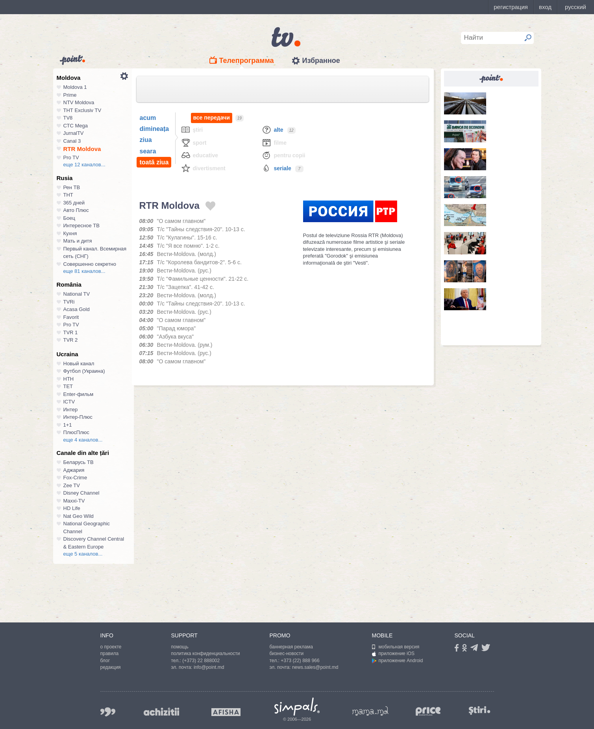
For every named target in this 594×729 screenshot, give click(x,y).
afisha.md (226, 712)
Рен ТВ (71, 187)
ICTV (69, 402)
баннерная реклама (291, 647)
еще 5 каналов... (83, 554)
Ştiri (192, 129)
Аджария (74, 470)
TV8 (68, 118)
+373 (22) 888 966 (300, 660)
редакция (110, 667)
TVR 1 (70, 332)
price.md (428, 711)
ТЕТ (68, 386)
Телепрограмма (246, 60)
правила (109, 653)
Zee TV (71, 485)
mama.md (370, 711)
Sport (194, 142)
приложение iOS (393, 653)
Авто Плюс (76, 210)
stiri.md (480, 710)
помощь (180, 647)
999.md (107, 711)
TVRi (69, 302)
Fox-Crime (75, 477)
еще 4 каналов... (83, 440)
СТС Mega (75, 126)
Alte (272, 129)
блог (105, 660)
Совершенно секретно (90, 264)
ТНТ (68, 195)
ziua (146, 139)
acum (148, 117)
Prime (70, 95)
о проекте (111, 647)
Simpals (297, 707)
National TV (76, 294)
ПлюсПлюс (76, 432)
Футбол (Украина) (84, 371)
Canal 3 (72, 141)
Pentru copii (283, 155)
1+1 (67, 425)
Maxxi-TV (74, 501)
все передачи (211, 118)
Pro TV (71, 157)
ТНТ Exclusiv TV (82, 110)
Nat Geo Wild (78, 516)
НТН (68, 379)
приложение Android (397, 660)
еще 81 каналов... (84, 271)
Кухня (70, 233)
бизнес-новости (287, 653)
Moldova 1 (75, 87)
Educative (199, 155)
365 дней (74, 203)
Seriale (276, 168)
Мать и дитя (77, 241)
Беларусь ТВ (78, 462)
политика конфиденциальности (205, 653)
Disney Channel (81, 493)
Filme (274, 142)
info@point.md (209, 667)
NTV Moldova (78, 102)
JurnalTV (73, 133)
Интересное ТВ (81, 225)
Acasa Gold (76, 309)
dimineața (154, 128)
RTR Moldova (82, 148)
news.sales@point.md (315, 667)
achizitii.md (161, 711)
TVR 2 (70, 340)
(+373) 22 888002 (201, 660)
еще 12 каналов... (84, 165)
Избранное (321, 60)
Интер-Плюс (78, 417)
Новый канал (78, 363)
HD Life (71, 508)
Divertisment (203, 168)
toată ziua (154, 162)
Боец (69, 218)
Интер (70, 409)
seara (148, 151)
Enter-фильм (78, 394)
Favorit (71, 317)
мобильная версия (396, 647)
